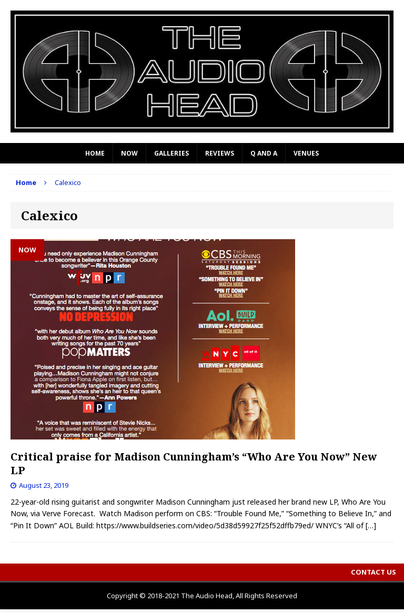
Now (129, 153)
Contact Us (373, 572)
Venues (306, 153)
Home (95, 153)
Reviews (219, 153)
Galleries (171, 153)
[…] (371, 525)
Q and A (263, 153)
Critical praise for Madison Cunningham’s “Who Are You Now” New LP (194, 463)
